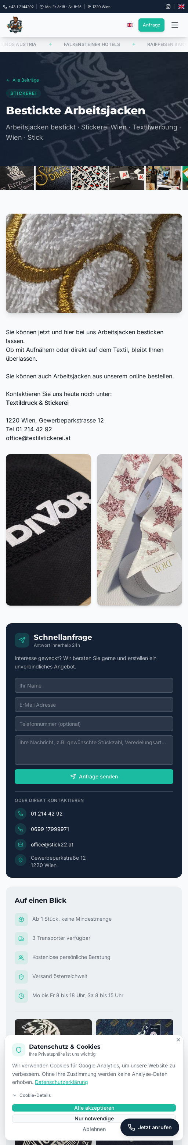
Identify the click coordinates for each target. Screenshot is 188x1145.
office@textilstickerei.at (38, 442)
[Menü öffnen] (174, 25)
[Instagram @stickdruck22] (168, 6)
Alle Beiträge (22, 82)
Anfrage (151, 25)
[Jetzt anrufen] (149, 1127)
